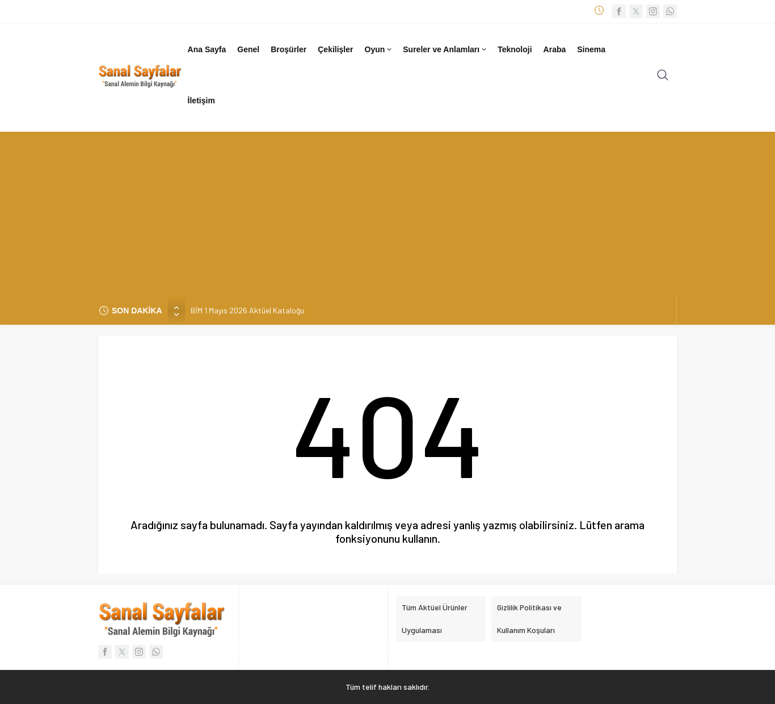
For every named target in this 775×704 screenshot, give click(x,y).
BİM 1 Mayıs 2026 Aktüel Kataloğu (247, 310)
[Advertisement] (387, 211)
